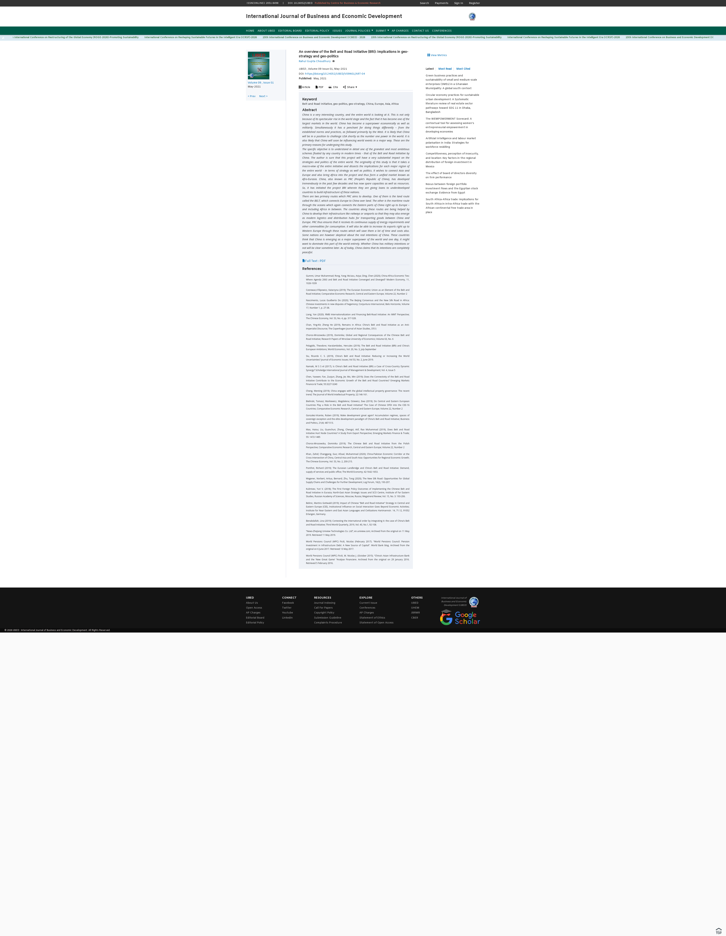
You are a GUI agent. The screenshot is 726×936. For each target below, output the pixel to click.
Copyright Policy (324, 613)
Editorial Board (290, 31)
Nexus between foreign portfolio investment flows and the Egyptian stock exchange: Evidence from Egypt (452, 189)
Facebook (288, 603)
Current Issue (368, 603)
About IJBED (266, 31)
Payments (441, 3)
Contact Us (420, 31)
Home (250, 31)
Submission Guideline (327, 618)
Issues (337, 31)
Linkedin (287, 618)
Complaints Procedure (328, 623)
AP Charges (400, 31)
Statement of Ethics (372, 618)
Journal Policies (357, 31)
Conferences (442, 31)
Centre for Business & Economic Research (355, 3)
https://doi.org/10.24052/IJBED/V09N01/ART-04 (335, 74)
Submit (381, 31)
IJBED (414, 603)
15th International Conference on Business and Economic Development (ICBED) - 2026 (314, 37)
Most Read (445, 69)
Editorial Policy (317, 31)
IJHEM (415, 608)
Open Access (254, 608)
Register (474, 3)
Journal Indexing (324, 603)
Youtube (287, 613)
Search (424, 3)
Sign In (458, 3)
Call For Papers (323, 608)
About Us (252, 603)
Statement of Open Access (376, 623)
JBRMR (415, 613)
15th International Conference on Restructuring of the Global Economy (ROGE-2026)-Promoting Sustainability (74, 37)
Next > (263, 96)
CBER (414, 618)
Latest (430, 69)
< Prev (252, 96)
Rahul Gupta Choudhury (317, 61)
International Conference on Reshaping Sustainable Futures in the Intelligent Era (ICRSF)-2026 (201, 37)
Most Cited (463, 69)
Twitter (286, 608)
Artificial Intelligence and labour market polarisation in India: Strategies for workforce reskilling (451, 143)
